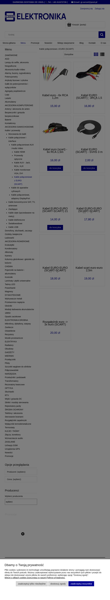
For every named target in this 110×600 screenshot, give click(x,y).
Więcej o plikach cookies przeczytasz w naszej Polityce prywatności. (35, 578)
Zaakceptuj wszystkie (81, 583)
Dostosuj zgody (58, 583)
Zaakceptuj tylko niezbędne (32, 583)
